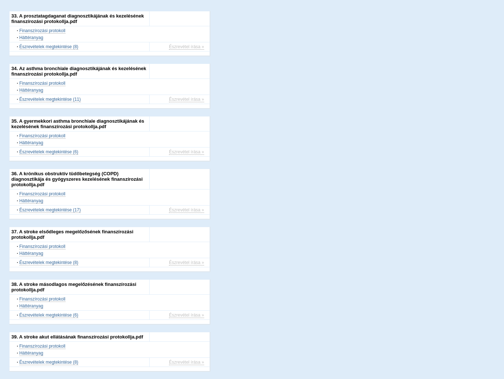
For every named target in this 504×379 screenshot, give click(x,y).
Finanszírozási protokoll (42, 30)
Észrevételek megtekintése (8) (48, 46)
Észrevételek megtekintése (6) (48, 151)
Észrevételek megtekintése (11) (50, 99)
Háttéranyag (31, 37)
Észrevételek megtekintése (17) (50, 210)
